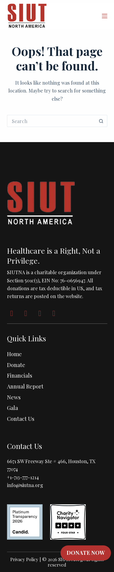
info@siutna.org (25, 485)
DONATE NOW (86, 552)
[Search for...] (51, 121)
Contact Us (20, 418)
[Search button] (101, 121)
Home (14, 354)
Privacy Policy (24, 559)
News (14, 397)
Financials (19, 375)
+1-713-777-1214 (23, 477)
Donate (16, 365)
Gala (12, 407)
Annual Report (25, 386)
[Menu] (104, 16)
